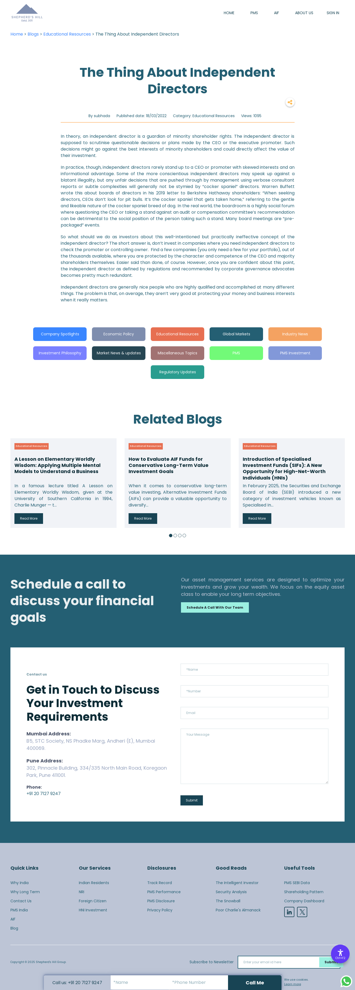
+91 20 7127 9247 (43, 794)
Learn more (292, 984)
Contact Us (21, 901)
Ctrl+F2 (340, 958)
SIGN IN (333, 13)
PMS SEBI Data (297, 882)
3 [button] (179, 535)
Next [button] (339, 483)
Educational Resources (67, 34)
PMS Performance (164, 892)
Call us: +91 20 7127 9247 (77, 983)
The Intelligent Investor (237, 882)
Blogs (33, 34)
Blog (14, 928)
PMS (254, 13)
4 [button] (184, 535)
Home (229, 13)
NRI (81, 892)
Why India (19, 882)
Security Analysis (231, 892)
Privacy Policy (159, 910)
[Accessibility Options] (340, 954)
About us (304, 13)
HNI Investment (93, 910)
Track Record (159, 882)
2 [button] (175, 535)
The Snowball (228, 901)
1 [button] (170, 535)
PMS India (19, 910)
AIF (276, 13)
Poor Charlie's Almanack (238, 910)
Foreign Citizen (92, 901)
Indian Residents (94, 882)
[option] (63, 483)
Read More (28, 518)
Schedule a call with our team (215, 607)
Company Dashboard (304, 901)
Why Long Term (25, 892)
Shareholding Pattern (303, 892)
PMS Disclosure (161, 901)
